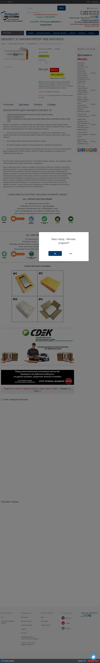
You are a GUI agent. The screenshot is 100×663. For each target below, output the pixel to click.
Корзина (80, 661)
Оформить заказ (93, 661)
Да (55, 253)
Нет (71, 253)
